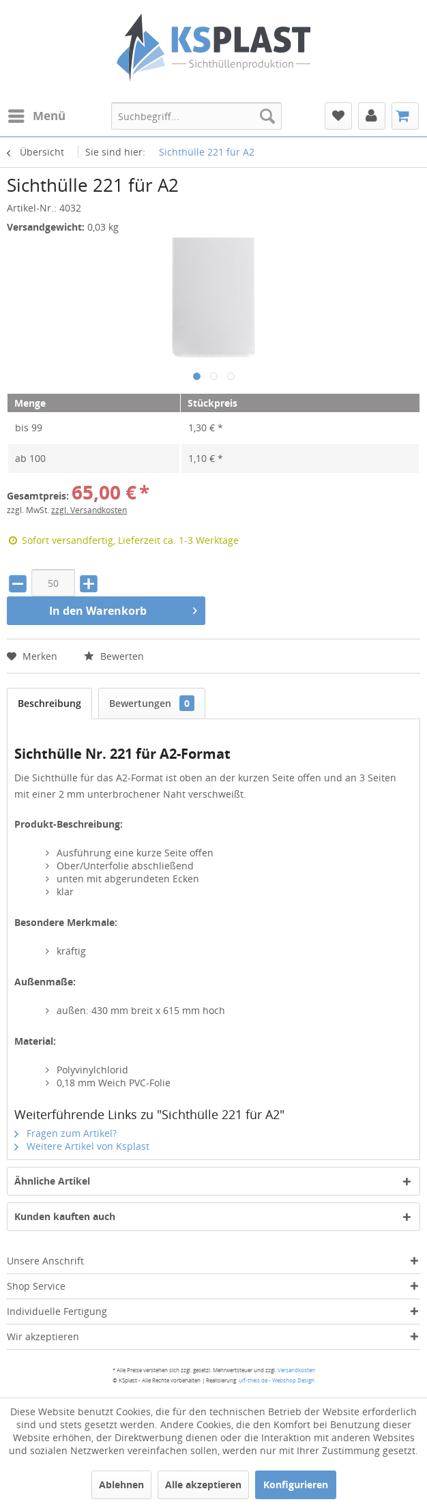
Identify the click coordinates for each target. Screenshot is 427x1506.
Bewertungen (151, 703)
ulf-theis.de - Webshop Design (276, 1380)
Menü (36, 114)
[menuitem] (36, 116)
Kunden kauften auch (64, 1216)
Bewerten (114, 656)
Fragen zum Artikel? (65, 1133)
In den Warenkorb (123, 609)
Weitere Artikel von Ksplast (81, 1146)
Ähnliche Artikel (52, 1180)
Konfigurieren (295, 1484)
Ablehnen (121, 1484)
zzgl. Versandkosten (89, 510)
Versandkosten (296, 1370)
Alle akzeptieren (203, 1484)
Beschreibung (49, 703)
